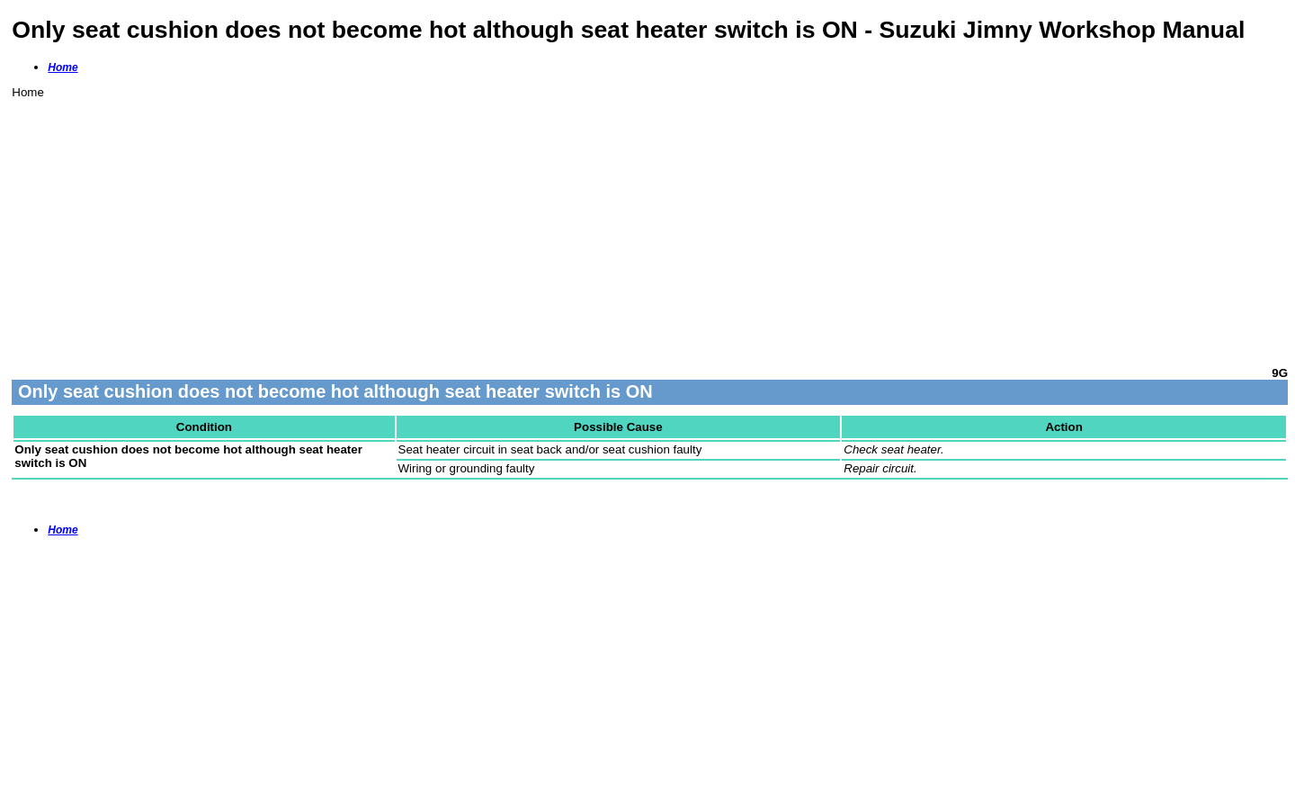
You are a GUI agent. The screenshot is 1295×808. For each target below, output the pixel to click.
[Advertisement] (551, 225)
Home (62, 67)
